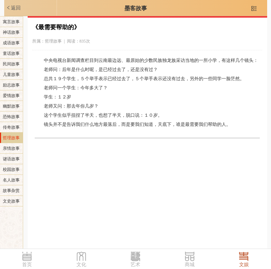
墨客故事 (135, 8)
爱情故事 (11, 95)
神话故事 (11, 32)
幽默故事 (11, 106)
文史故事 (11, 201)
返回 (13, 7)
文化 (81, 264)
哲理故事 (11, 137)
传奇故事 (11, 127)
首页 (27, 264)
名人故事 (11, 180)
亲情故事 (11, 148)
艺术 (135, 264)
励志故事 (11, 85)
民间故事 (11, 64)
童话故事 (11, 53)
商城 (190, 264)
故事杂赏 (11, 190)
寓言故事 (11, 21)
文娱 (244, 264)
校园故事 (11, 169)
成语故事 (11, 42)
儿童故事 (11, 74)
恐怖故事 (11, 116)
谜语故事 (11, 158)
